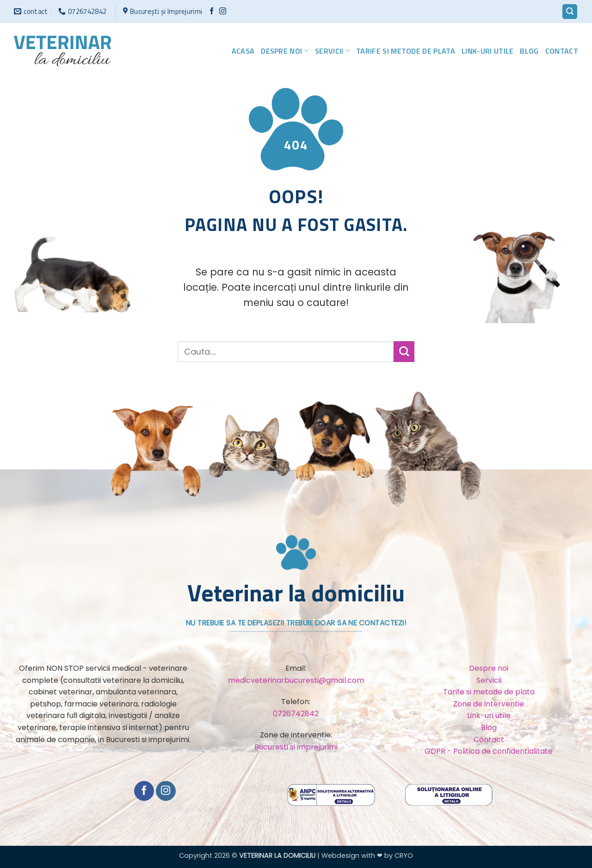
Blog (529, 50)
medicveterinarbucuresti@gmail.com (296, 680)
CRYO (404, 855)
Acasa (243, 50)
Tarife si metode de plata (405, 50)
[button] (569, 11)
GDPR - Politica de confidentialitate (489, 751)
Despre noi (284, 50)
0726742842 (296, 713)
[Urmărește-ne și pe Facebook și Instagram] (222, 11)
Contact (561, 50)
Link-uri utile (487, 50)
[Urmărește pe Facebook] (211, 11)
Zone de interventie (488, 704)
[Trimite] (404, 351)
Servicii (332, 50)
